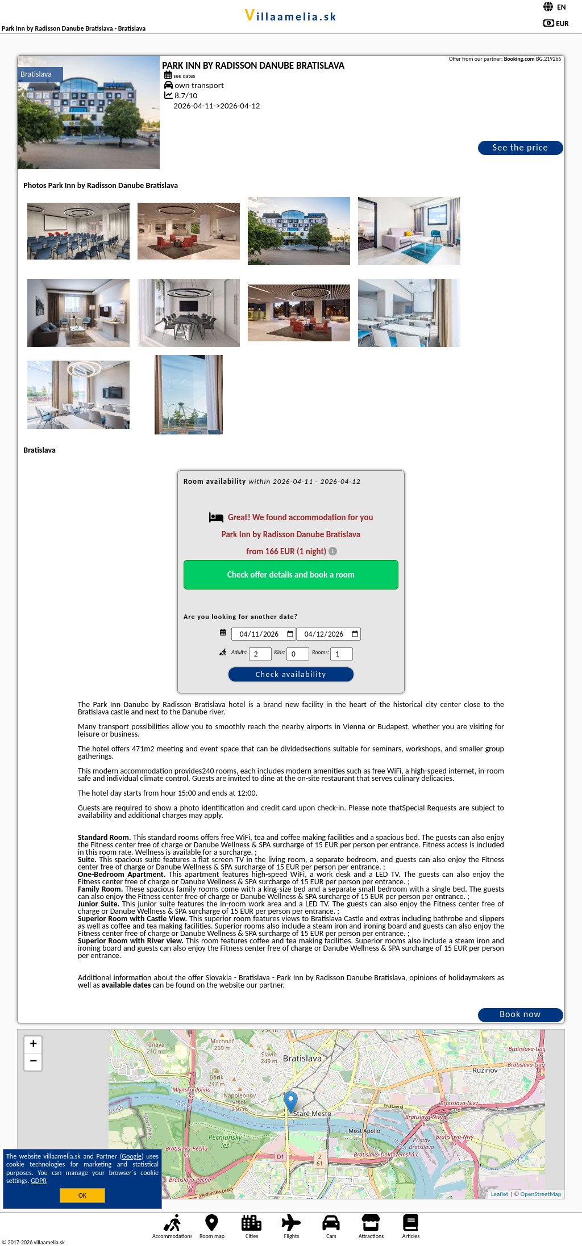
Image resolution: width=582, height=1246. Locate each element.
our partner (264, 985)
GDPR (39, 1181)
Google (132, 1156)
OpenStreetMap (541, 1194)
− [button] (33, 1062)
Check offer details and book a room (291, 575)
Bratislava (36, 74)
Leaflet (499, 1194)
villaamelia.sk (290, 16)
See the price (520, 147)
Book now (520, 1014)
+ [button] (33, 1044)
